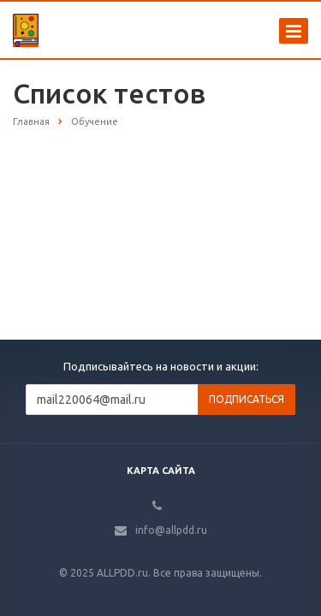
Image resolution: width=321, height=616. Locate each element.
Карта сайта (161, 470)
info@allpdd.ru (171, 530)
